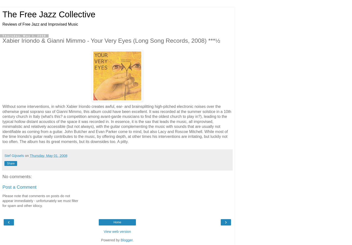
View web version (117, 232)
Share (11, 163)
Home (117, 222)
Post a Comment (19, 187)
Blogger (127, 240)
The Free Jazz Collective (48, 14)
